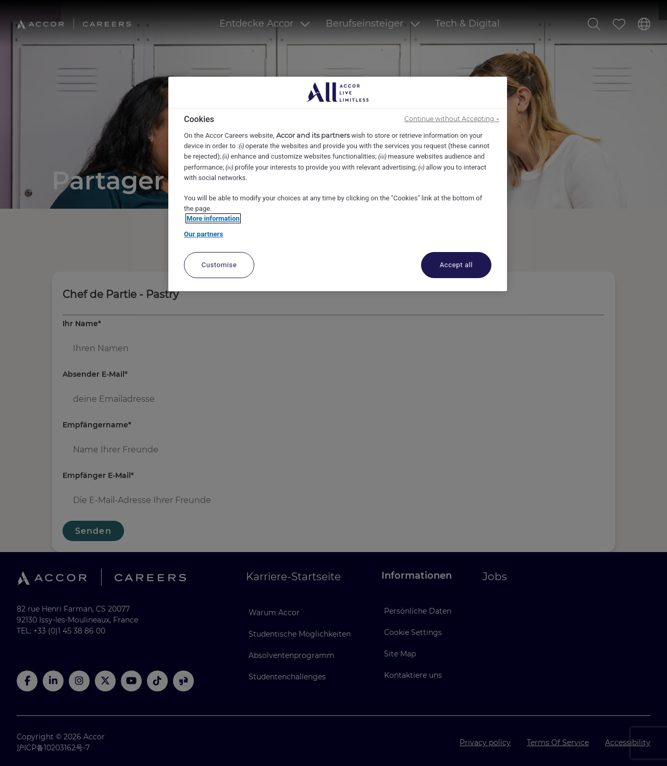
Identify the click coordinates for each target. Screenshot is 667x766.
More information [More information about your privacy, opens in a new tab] (213, 218)
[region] (337, 184)
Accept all (456, 265)
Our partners (203, 234)
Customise (219, 265)
